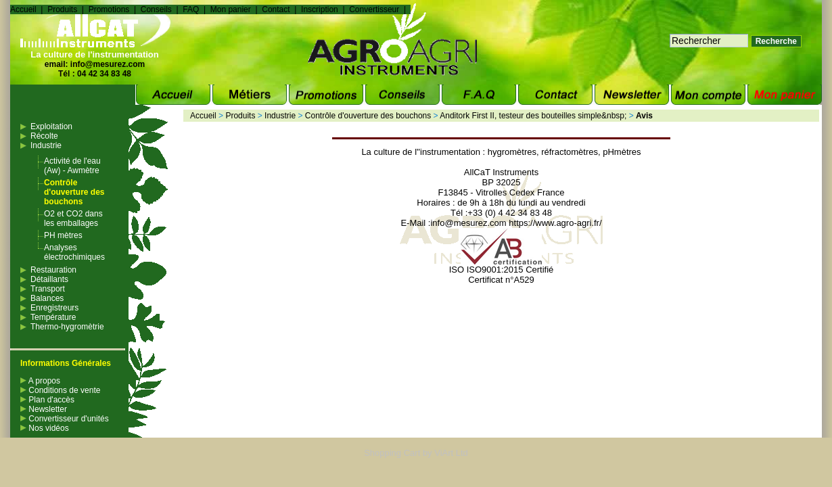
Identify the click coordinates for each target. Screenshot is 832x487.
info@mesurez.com (107, 64)
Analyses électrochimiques (74, 252)
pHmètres (622, 152)
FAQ (191, 9)
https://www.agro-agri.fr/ (555, 223)
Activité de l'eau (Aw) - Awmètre (72, 165)
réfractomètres (569, 152)
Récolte (44, 136)
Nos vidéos (44, 428)
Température (53, 317)
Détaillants (49, 279)
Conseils (156, 9)
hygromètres (512, 152)
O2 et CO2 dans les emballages (73, 218)
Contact (276, 9)
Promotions (109, 9)
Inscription (319, 9)
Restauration (53, 270)
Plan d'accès (47, 399)
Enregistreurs (54, 307)
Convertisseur (374, 9)
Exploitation (51, 126)
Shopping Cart (392, 453)
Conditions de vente (60, 390)
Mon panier (230, 9)
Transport (47, 289)
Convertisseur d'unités (64, 418)
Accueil (23, 9)
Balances (47, 298)
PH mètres (63, 235)
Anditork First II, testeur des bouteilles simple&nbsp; (533, 115)
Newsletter (43, 409)
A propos (40, 381)
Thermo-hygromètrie (67, 326)
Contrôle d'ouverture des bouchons (74, 192)
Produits (62, 9)
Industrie (46, 145)
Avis (644, 115)
